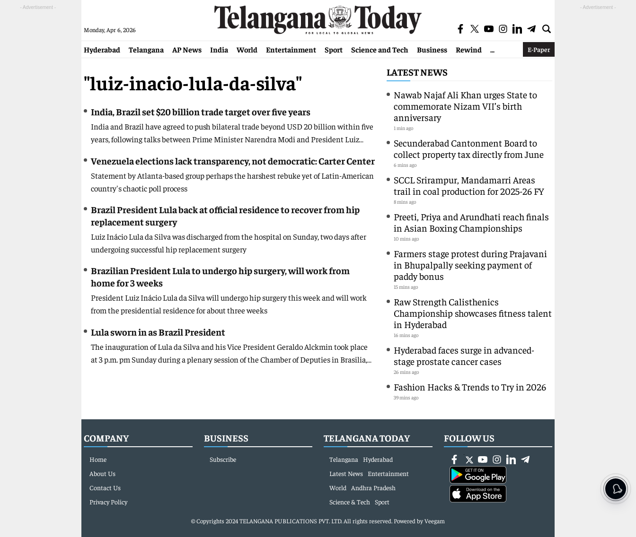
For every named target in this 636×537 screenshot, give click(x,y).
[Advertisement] (38, 154)
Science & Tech (349, 501)
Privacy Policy (108, 501)
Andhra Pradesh (373, 487)
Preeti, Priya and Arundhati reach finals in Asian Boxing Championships (471, 222)
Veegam (434, 521)
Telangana (146, 49)
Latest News (417, 72)
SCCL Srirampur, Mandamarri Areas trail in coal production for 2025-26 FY (469, 185)
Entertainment (291, 49)
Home (97, 459)
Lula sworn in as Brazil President (158, 332)
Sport (334, 49)
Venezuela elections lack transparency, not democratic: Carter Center (233, 160)
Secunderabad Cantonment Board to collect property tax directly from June (469, 148)
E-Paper (539, 49)
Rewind (469, 49)
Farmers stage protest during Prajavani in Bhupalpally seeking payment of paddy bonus (470, 264)
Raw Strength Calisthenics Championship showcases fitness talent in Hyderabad (473, 312)
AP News (187, 49)
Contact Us (105, 487)
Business (432, 49)
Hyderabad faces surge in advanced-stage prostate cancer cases (464, 355)
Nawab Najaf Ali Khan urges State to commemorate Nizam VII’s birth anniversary (465, 105)
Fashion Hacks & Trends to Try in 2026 (470, 386)
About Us (102, 473)
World (247, 49)
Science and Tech (379, 49)
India (219, 49)
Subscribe (223, 459)
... (492, 49)
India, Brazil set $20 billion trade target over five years (200, 111)
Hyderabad (102, 49)
